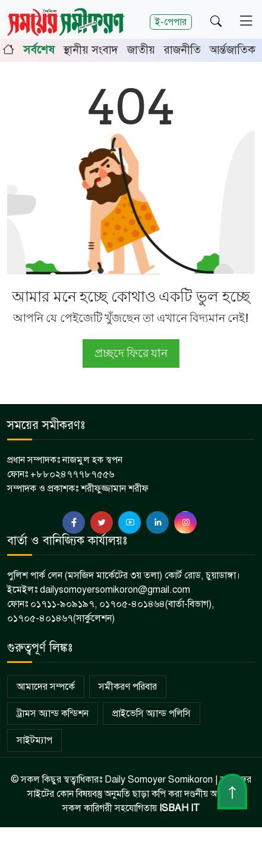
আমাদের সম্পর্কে (46, 687)
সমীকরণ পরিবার (128, 687)
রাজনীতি (182, 50)
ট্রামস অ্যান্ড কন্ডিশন (53, 713)
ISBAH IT (179, 808)
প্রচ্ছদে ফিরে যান (131, 353)
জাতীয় (141, 50)
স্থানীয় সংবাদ (91, 50)
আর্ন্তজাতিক (232, 50)
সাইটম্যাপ (34, 740)
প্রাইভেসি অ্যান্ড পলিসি (151, 713)
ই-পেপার (171, 21)
